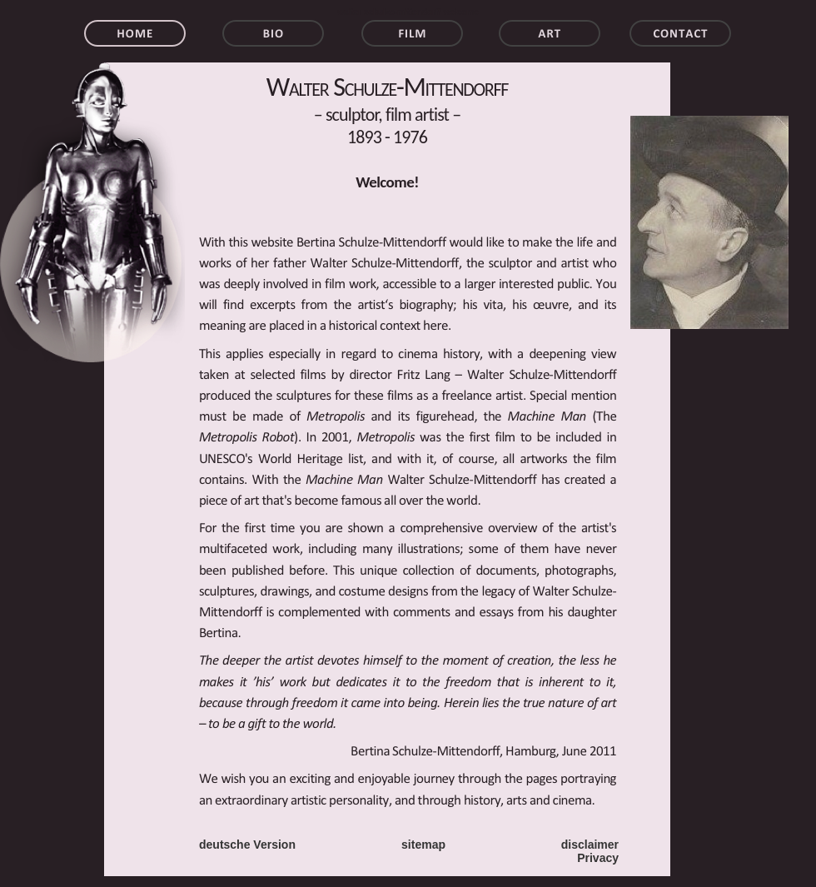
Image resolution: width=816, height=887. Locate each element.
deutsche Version (247, 844)
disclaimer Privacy (590, 851)
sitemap (423, 844)
